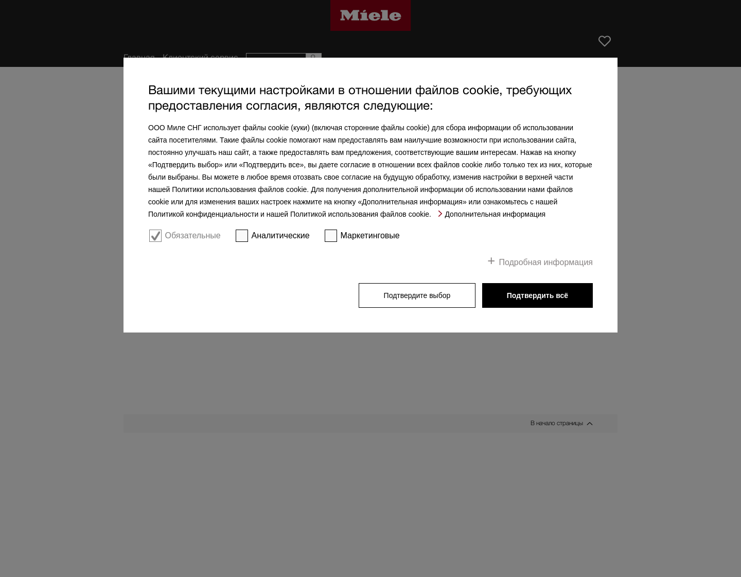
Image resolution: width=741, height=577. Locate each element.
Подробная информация (546, 262)
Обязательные (192, 235)
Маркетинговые (370, 235)
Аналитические (281, 235)
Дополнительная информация (495, 214)
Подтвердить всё (537, 295)
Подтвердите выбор (417, 295)
